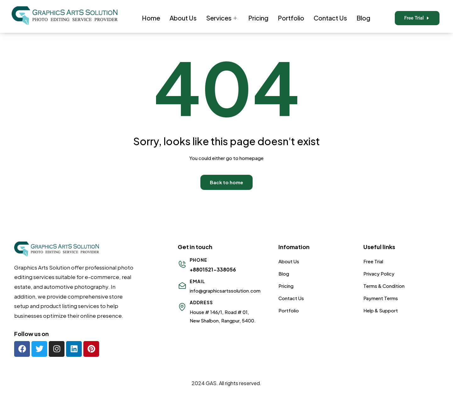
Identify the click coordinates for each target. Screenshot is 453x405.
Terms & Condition (384, 286)
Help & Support (380, 310)
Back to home (226, 182)
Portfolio (291, 18)
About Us (183, 18)
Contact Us (330, 18)
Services (221, 18)
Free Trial (373, 261)
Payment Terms (380, 298)
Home (151, 18)
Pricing (258, 18)
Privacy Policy (378, 274)
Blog (363, 18)
